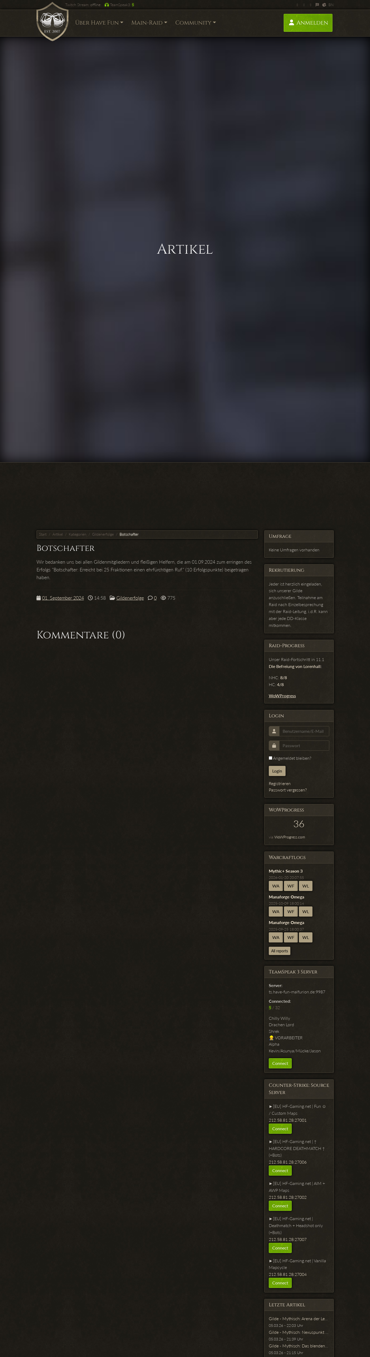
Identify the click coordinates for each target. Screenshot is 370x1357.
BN (331, 5)
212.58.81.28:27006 (288, 1161)
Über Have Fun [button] (97, 23)
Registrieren (280, 783)
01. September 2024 (63, 598)
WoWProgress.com (289, 837)
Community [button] (193, 23)
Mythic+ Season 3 (286, 870)
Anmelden (308, 23)
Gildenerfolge (103, 534)
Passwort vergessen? (288, 789)
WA (275, 885)
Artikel (57, 534)
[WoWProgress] (317, 5)
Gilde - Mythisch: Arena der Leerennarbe (306, 1318)
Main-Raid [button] (146, 23)
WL (305, 885)
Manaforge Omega (286, 896)
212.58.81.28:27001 (288, 1120)
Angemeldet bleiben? (290, 758)
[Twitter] (304, 5)
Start (43, 534)
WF (290, 885)
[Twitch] (297, 5)
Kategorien (77, 534)
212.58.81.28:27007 (288, 1239)
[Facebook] (310, 5)
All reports (279, 951)
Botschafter (129, 534)
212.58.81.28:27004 (288, 1274)
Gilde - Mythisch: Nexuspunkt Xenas (302, 1332)
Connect (280, 1063)
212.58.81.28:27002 (288, 1197)
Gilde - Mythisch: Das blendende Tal (302, 1345)
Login (277, 770)
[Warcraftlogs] (324, 5)
